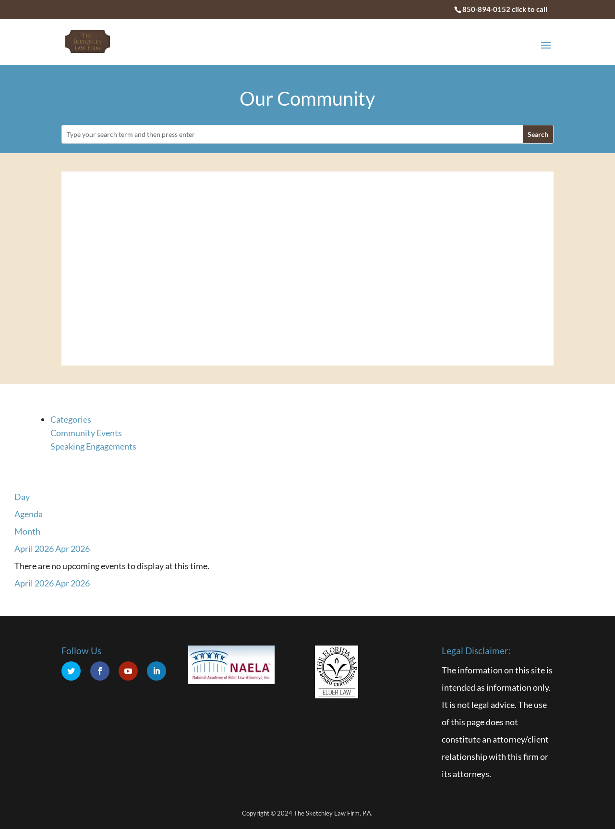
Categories (70, 419)
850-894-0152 (486, 9)
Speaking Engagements (93, 446)
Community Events (86, 432)
